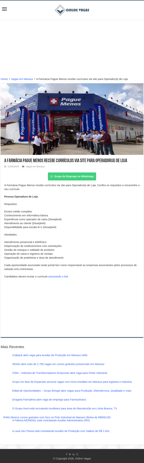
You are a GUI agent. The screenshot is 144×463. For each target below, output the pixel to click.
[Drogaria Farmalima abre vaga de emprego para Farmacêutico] (5, 402)
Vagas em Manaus (22, 78)
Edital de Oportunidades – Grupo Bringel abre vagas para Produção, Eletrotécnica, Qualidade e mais (71, 390)
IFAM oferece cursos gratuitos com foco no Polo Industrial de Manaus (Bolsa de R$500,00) (56, 417)
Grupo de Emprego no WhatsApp (72, 176)
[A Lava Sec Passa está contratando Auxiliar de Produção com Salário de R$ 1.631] (5, 434)
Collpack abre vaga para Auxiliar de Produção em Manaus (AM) (49, 355)
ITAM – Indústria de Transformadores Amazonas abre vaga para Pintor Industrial (59, 372)
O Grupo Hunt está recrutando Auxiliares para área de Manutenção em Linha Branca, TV (64, 408)
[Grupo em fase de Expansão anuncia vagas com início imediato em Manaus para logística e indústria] (5, 384)
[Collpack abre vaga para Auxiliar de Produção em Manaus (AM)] (5, 358)
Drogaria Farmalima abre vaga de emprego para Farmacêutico (49, 399)
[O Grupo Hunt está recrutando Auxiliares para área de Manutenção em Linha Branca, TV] (5, 411)
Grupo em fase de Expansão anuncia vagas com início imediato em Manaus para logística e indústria (72, 381)
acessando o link (58, 276)
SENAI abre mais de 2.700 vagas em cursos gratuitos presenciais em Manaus (58, 363)
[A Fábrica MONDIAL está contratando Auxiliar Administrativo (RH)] (5, 424)
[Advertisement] (72, 49)
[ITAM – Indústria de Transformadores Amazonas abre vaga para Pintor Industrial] (5, 375)
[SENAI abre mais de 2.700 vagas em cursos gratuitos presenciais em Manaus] (5, 366)
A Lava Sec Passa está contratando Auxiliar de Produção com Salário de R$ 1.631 (61, 430)
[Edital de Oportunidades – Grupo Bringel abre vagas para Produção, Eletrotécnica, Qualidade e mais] (5, 393)
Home (4, 78)
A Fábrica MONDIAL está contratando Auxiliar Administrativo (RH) (51, 420)
